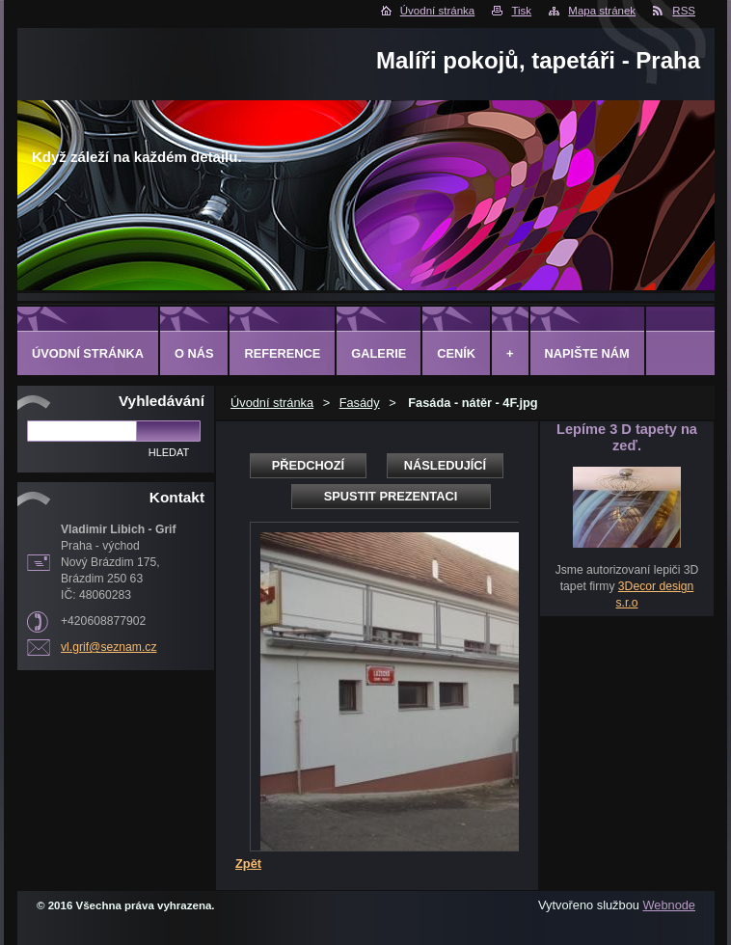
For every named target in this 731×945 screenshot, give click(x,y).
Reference (282, 353)
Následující (445, 465)
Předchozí (308, 465)
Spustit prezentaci (390, 496)
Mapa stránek (602, 10)
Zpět (248, 863)
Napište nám (587, 353)
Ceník (456, 353)
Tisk (521, 10)
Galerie (378, 353)
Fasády (359, 402)
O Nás (194, 353)
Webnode (668, 905)
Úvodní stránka (437, 10)
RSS (683, 10)
